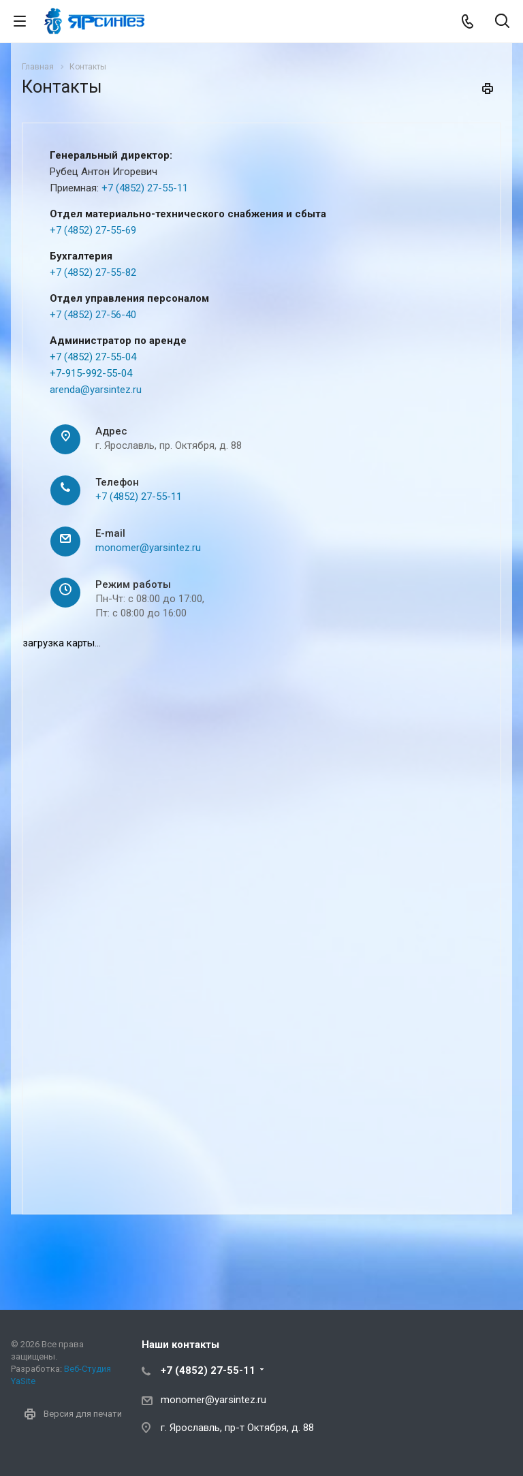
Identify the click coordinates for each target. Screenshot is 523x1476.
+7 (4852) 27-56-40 (93, 315)
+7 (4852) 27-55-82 (93, 272)
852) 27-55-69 (104, 230)
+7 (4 (61, 230)
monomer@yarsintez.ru (148, 547)
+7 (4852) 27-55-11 (144, 188)
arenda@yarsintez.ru (96, 389)
